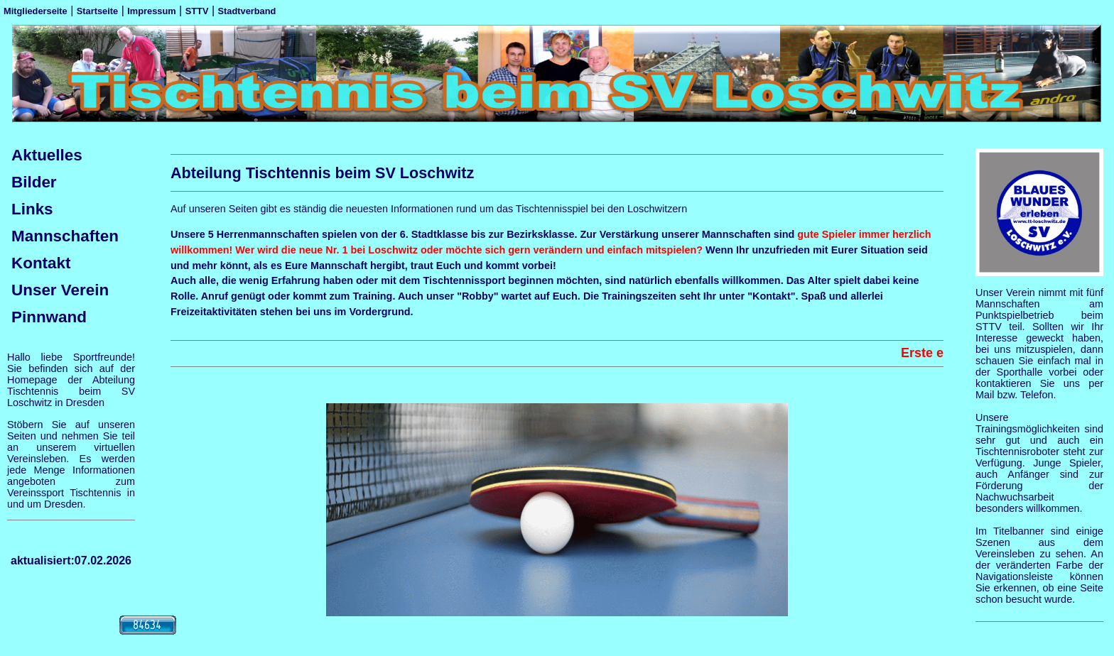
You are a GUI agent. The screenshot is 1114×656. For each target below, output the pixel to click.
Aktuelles (46, 155)
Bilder (34, 182)
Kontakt (41, 263)
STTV (197, 11)
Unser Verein (60, 290)
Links (32, 209)
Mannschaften (65, 236)
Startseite (97, 11)
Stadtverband (247, 11)
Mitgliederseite (35, 11)
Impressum (151, 11)
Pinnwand (49, 317)
